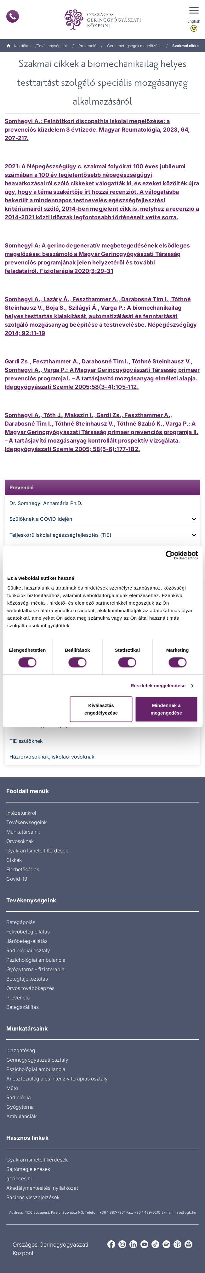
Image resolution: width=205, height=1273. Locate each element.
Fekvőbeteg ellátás (28, 931)
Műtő (12, 1088)
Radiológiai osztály (28, 950)
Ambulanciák (21, 1116)
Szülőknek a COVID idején (40, 519)
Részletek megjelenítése (158, 685)
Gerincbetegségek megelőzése (134, 45)
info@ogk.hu (185, 1212)
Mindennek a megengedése (166, 709)
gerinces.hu (19, 1178)
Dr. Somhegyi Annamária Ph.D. (46, 503)
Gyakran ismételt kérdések (37, 1159)
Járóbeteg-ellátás (27, 941)
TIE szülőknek (26, 741)
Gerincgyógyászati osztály (37, 1060)
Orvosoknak (20, 841)
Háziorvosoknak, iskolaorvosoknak (51, 756)
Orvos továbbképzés (30, 988)
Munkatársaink (23, 832)
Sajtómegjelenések (28, 1169)
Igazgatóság (20, 1050)
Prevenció (87, 45)
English (193, 21)
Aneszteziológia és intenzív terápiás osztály (57, 1078)
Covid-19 (16, 879)
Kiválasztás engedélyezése (101, 709)
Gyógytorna (20, 1107)
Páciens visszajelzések (33, 1197)
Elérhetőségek (22, 869)
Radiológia (18, 1097)
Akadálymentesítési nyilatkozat (42, 1188)
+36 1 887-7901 (112, 1212)
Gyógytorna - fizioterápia (35, 969)
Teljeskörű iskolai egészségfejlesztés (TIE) (60, 535)
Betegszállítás (22, 1007)
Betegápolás (20, 922)
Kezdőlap (18, 45)
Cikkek (14, 860)
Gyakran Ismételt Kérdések (37, 850)
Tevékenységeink (52, 45)
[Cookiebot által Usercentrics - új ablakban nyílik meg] (170, 555)
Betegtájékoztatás (27, 979)
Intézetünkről (21, 813)
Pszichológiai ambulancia (35, 960)
